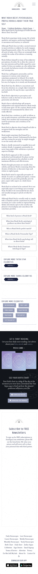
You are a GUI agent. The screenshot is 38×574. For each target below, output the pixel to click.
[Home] (19, 4)
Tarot (24, 9)
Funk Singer (9, 310)
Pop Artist (21, 315)
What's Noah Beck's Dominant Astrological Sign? (19, 248)
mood (20, 344)
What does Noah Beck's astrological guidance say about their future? (19, 222)
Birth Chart (9, 545)
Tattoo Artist (10, 320)
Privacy (29, 550)
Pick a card (19, 348)
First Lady (23, 305)
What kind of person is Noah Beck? (19, 216)
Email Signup (29, 548)
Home (4, 28)
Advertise (22, 550)
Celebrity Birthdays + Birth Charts (20, 28)
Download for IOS (18, 395)
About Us (22, 553)
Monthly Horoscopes (11, 542)
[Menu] (34, 4)
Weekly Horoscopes (27, 539)
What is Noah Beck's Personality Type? (19, 234)
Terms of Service (11, 550)
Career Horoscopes (11, 539)
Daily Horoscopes (12, 536)
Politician (8, 315)
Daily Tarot (18, 545)
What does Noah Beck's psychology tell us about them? (19, 240)
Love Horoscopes (26, 536)
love (16, 344)
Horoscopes (16, 9)
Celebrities (8, 548)
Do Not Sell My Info (10, 553)
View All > (11, 265)
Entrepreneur (9, 305)
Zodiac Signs (28, 545)
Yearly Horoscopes (27, 542)
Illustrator (23, 310)
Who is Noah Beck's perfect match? (19, 229)
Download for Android (18, 400)
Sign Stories (18, 548)
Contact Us (31, 553)
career (29, 344)
